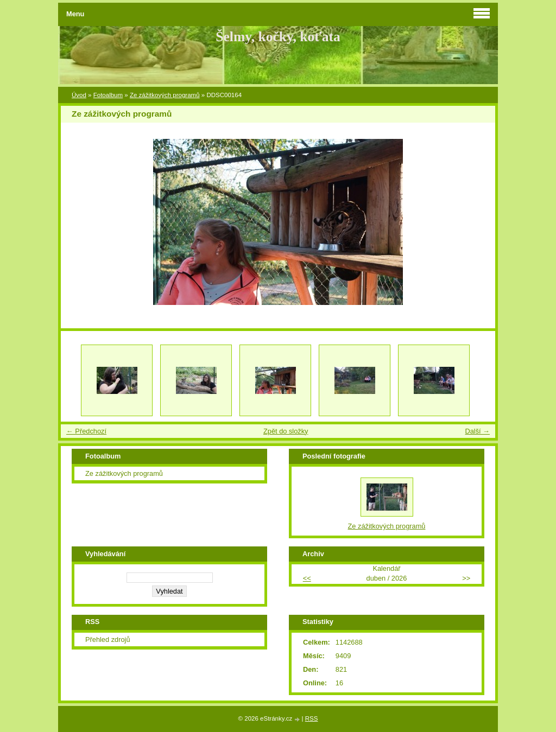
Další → (477, 431)
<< (307, 578)
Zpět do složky (285, 431)
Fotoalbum (108, 95)
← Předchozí (86, 431)
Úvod (79, 95)
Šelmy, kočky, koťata (278, 36)
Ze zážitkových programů (165, 95)
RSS (311, 718)
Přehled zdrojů (107, 639)
